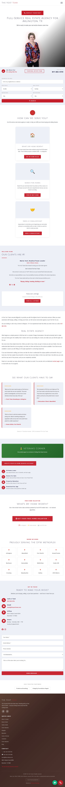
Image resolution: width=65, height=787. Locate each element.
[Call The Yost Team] (60, 782)
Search (32, 100)
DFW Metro (56, 572)
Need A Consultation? (32, 234)
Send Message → (32, 674)
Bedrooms (5, 92)
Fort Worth (40, 552)
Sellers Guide (5, 725)
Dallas (40, 572)
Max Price (36, 85)
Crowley (9, 572)
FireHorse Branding (22, 688)
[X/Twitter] (12, 286)
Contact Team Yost (32, 13)
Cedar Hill (56, 562)
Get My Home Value (32, 157)
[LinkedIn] (14, 286)
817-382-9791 (57, 72)
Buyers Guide (5, 722)
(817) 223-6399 (9, 754)
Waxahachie (25, 572)
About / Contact (5, 719)
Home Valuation (5, 727)
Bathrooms (36, 92)
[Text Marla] (54, 782)
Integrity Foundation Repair (41, 688)
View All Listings (32, 302)
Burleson (9, 562)
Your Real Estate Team (34, 71)
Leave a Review (5, 736)
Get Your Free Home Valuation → (32, 520)
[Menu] (61, 3)
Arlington (9, 552)
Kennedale (25, 562)
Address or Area (7, 78)
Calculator (4, 739)
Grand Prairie (56, 552)
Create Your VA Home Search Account (19, 464)
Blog (3, 744)
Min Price (5, 85)
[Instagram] (5, 630)
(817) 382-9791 (11, 602)
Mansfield (25, 552)
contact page (56, 362)
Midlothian (40, 562)
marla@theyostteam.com (14, 608)
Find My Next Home (32, 196)
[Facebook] (10, 286)
